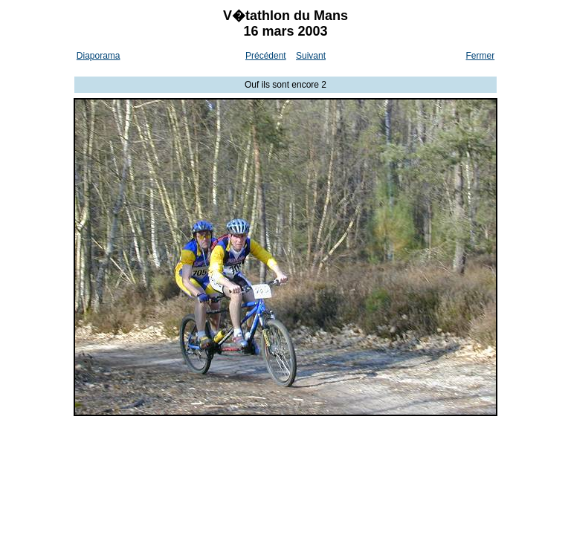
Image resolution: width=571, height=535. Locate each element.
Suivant (311, 56)
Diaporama (98, 56)
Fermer (480, 56)
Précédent (265, 56)
